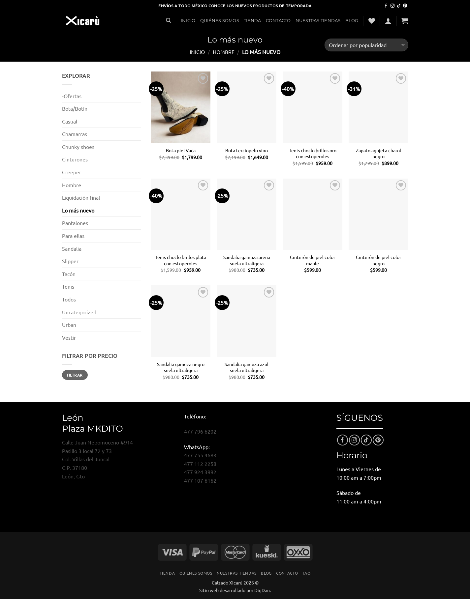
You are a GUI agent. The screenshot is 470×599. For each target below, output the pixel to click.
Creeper (71, 172)
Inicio (188, 20)
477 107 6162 (200, 480)
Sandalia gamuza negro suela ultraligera (180, 367)
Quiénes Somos (219, 20)
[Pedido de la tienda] (366, 45)
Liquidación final (81, 197)
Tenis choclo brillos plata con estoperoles (180, 260)
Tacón (69, 274)
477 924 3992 (200, 472)
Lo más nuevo (78, 210)
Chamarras (74, 133)
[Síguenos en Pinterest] (405, 6)
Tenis (68, 286)
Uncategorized (79, 312)
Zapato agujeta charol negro (378, 153)
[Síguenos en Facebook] (386, 6)
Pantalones (75, 222)
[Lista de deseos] (371, 21)
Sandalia (71, 248)
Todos (69, 299)
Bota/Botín (74, 108)
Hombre (224, 51)
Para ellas (73, 235)
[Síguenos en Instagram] (392, 6)
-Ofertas (71, 96)
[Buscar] (168, 20)
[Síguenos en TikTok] (399, 6)
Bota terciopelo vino (246, 150)
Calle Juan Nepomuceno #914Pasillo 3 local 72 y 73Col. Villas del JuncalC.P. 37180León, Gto (97, 459)
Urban (69, 324)
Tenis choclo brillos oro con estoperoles (312, 153)
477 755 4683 (200, 455)
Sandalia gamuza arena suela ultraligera (246, 260)
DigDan (262, 590)
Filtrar (75, 375)
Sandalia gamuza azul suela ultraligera (246, 367)
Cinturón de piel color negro (378, 260)
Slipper (70, 261)
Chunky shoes (78, 146)
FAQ (307, 573)
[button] (388, 21)
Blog (352, 20)
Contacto (278, 20)
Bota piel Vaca (181, 150)
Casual (69, 121)
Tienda (252, 20)
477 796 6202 (200, 431)
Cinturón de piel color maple (312, 260)
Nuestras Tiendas (318, 20)
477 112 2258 (200, 463)
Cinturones (75, 159)
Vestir (69, 337)
